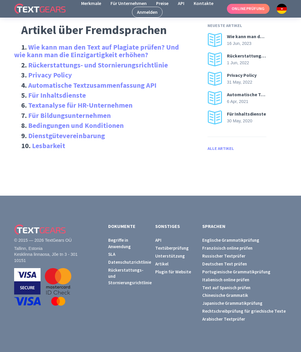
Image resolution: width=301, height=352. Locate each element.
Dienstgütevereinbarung (66, 135)
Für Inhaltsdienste (57, 95)
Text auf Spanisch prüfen (226, 287)
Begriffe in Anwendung (119, 243)
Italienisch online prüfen (225, 279)
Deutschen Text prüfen (224, 264)
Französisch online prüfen (227, 248)
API (181, 3)
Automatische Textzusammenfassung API (92, 85)
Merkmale (91, 3)
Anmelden (147, 12)
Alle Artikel (221, 148)
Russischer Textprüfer (223, 256)
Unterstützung (170, 256)
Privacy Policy (50, 74)
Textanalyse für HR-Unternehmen (80, 105)
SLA (111, 254)
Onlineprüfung (248, 8)
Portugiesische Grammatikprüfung (236, 272)
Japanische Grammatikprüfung (232, 303)
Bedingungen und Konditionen (76, 125)
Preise (162, 3)
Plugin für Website (173, 272)
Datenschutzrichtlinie (127, 262)
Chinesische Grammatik (225, 295)
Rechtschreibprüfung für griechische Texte (244, 311)
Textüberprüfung (172, 248)
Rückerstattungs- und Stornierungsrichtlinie (98, 65)
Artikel (161, 264)
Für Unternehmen (129, 3)
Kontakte (203, 3)
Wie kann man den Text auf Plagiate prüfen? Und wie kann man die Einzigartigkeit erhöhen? (96, 51)
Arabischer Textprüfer (223, 319)
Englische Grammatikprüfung (230, 240)
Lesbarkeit (48, 145)
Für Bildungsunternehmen (69, 115)
